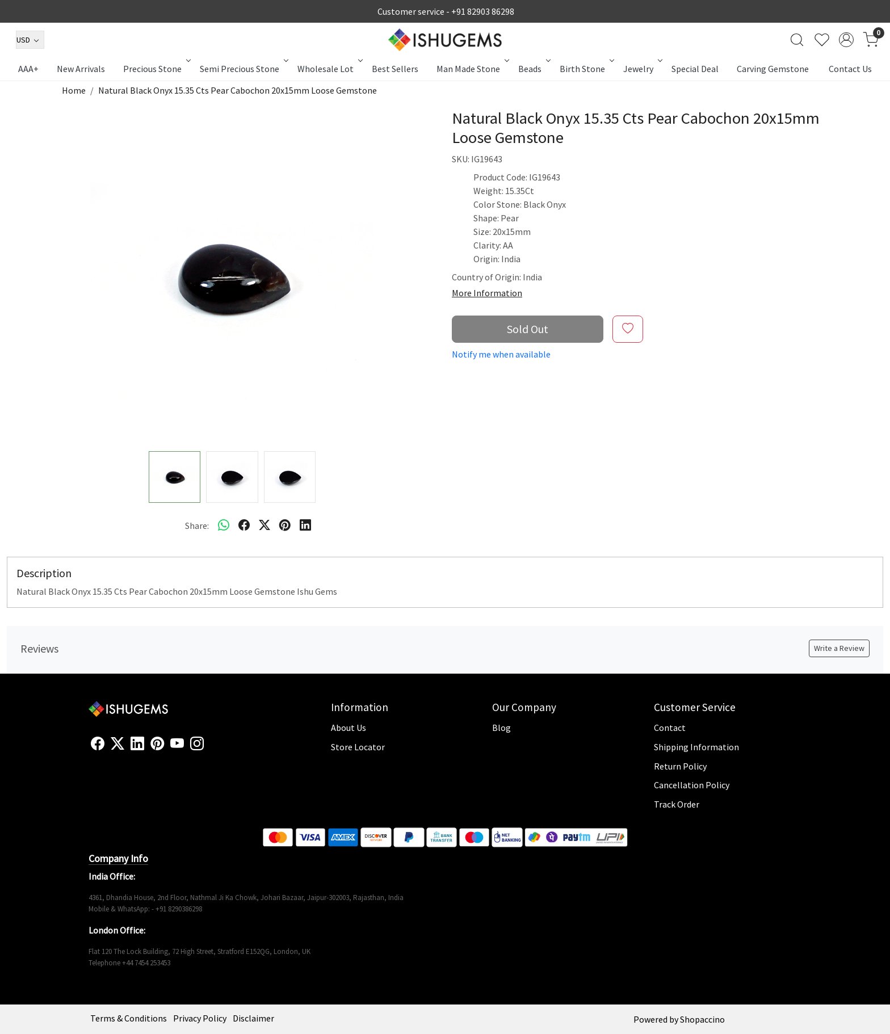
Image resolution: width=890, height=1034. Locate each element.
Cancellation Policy (691, 785)
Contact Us (850, 68)
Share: (197, 525)
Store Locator (358, 747)
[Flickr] (210, 748)
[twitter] (264, 525)
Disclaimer (253, 1018)
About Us (348, 727)
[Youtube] (177, 744)
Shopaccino (702, 1019)
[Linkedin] (137, 744)
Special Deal (695, 68)
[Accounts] (846, 39)
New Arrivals (81, 68)
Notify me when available (501, 354)
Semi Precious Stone (243, 68)
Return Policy (680, 766)
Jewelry (642, 68)
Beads (533, 68)
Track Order (676, 804)
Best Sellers (395, 68)
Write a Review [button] (839, 648)
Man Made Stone (471, 68)
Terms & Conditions (128, 1018)
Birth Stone (586, 68)
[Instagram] (197, 744)
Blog (501, 727)
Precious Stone (156, 68)
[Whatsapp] (223, 525)
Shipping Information (696, 747)
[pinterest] (285, 525)
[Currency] (30, 40)
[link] (796, 40)
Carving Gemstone (773, 68)
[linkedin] (305, 525)
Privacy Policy (199, 1018)
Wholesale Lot (329, 68)
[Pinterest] (157, 744)
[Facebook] (98, 744)
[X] (117, 744)
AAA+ (28, 68)
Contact (670, 727)
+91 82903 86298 (482, 11)
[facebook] (244, 525)
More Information (487, 293)
